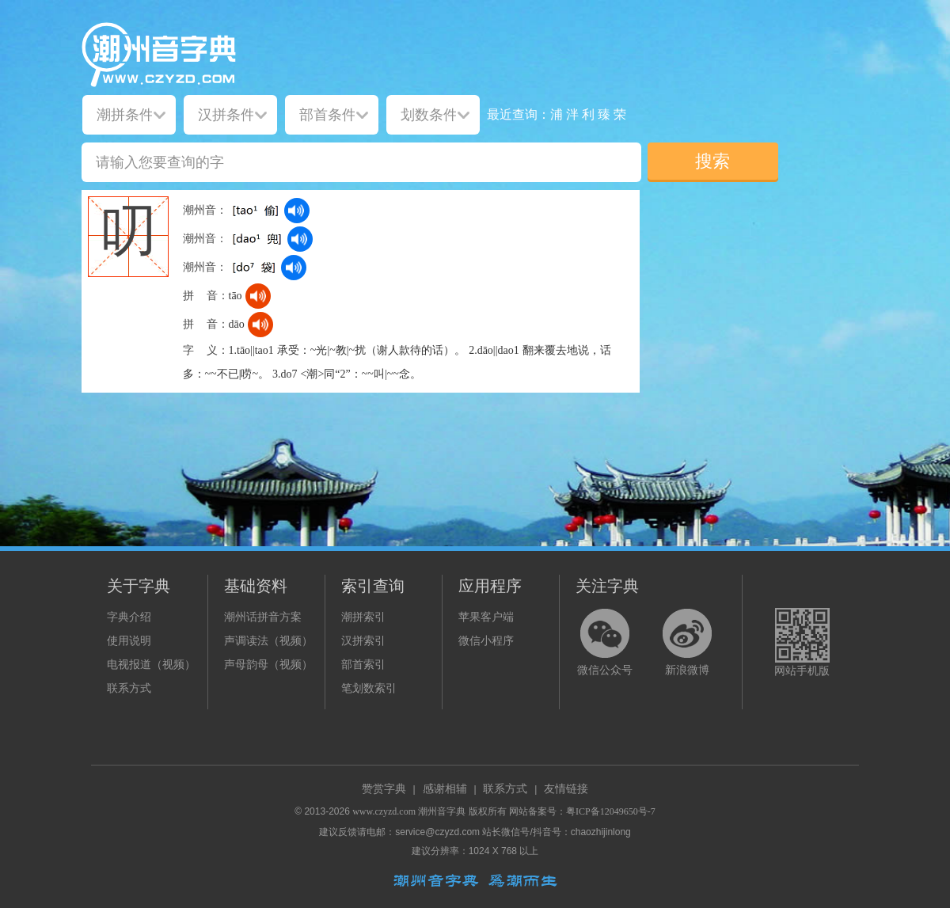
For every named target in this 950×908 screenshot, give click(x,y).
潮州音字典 (442, 811)
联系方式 (129, 688)
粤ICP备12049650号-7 (611, 811)
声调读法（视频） (268, 641)
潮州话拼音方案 (263, 617)
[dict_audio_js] (297, 210)
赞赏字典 (384, 789)
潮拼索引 (363, 617)
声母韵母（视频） (268, 665)
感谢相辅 (445, 789)
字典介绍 (129, 617)
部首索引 (363, 665)
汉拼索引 (363, 641)
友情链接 (566, 789)
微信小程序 (486, 641)
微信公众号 (605, 670)
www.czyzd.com (384, 811)
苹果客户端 (486, 617)
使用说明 (129, 641)
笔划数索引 (369, 688)
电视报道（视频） (151, 665)
